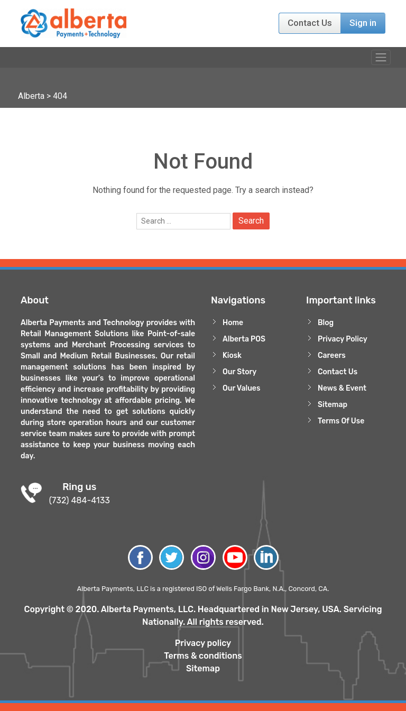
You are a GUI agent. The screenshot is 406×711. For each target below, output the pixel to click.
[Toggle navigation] (381, 57)
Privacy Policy (342, 339)
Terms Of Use (341, 421)
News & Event (342, 388)
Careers (332, 355)
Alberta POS (244, 339)
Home (233, 322)
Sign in (362, 22)
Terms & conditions (203, 656)
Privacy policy (203, 643)
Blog (326, 322)
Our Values (241, 388)
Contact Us (310, 22)
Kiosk (232, 355)
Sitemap (332, 404)
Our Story (239, 371)
